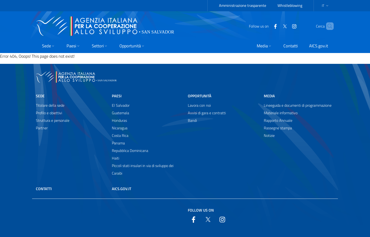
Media (269, 96)
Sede (40, 96)
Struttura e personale (52, 120)
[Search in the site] (328, 26)
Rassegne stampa (278, 128)
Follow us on (201, 210)
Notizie (269, 135)
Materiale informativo (281, 113)
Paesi (117, 96)
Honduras (119, 120)
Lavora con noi (199, 105)
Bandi (192, 120)
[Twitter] (277, 26)
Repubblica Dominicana (130, 150)
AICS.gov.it (121, 189)
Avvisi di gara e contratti (207, 113)
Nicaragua (119, 128)
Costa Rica (120, 135)
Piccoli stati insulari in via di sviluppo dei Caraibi (142, 169)
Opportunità (199, 96)
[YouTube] (286, 26)
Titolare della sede (50, 105)
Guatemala (120, 113)
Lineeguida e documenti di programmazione (298, 105)
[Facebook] (267, 26)
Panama (118, 143)
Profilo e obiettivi (49, 113)
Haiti (115, 158)
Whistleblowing (290, 5)
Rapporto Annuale (278, 120)
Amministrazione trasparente (242, 5)
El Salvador (121, 105)
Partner (42, 128)
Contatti (44, 189)
